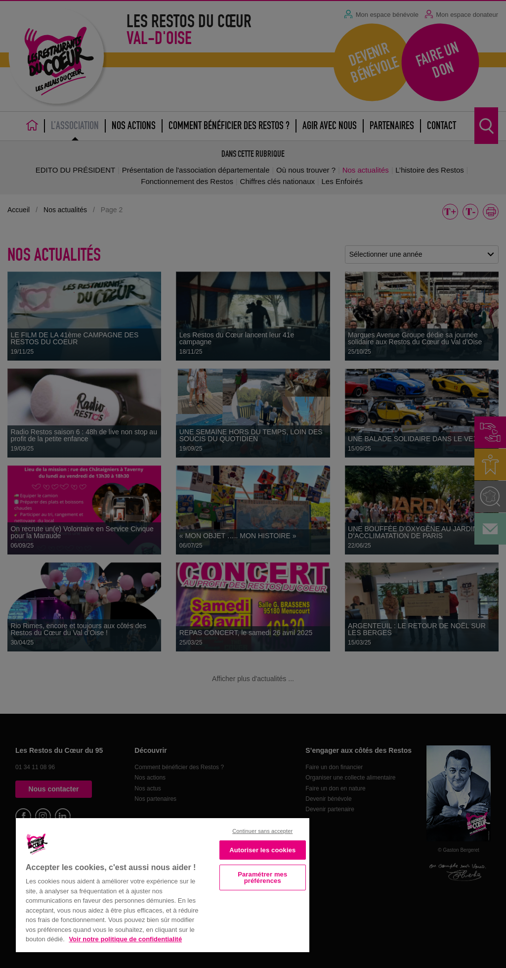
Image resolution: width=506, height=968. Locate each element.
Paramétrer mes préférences (262, 877)
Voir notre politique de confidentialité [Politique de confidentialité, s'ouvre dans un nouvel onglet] (125, 939)
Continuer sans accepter (262, 831)
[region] (162, 884)
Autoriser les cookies (262, 850)
